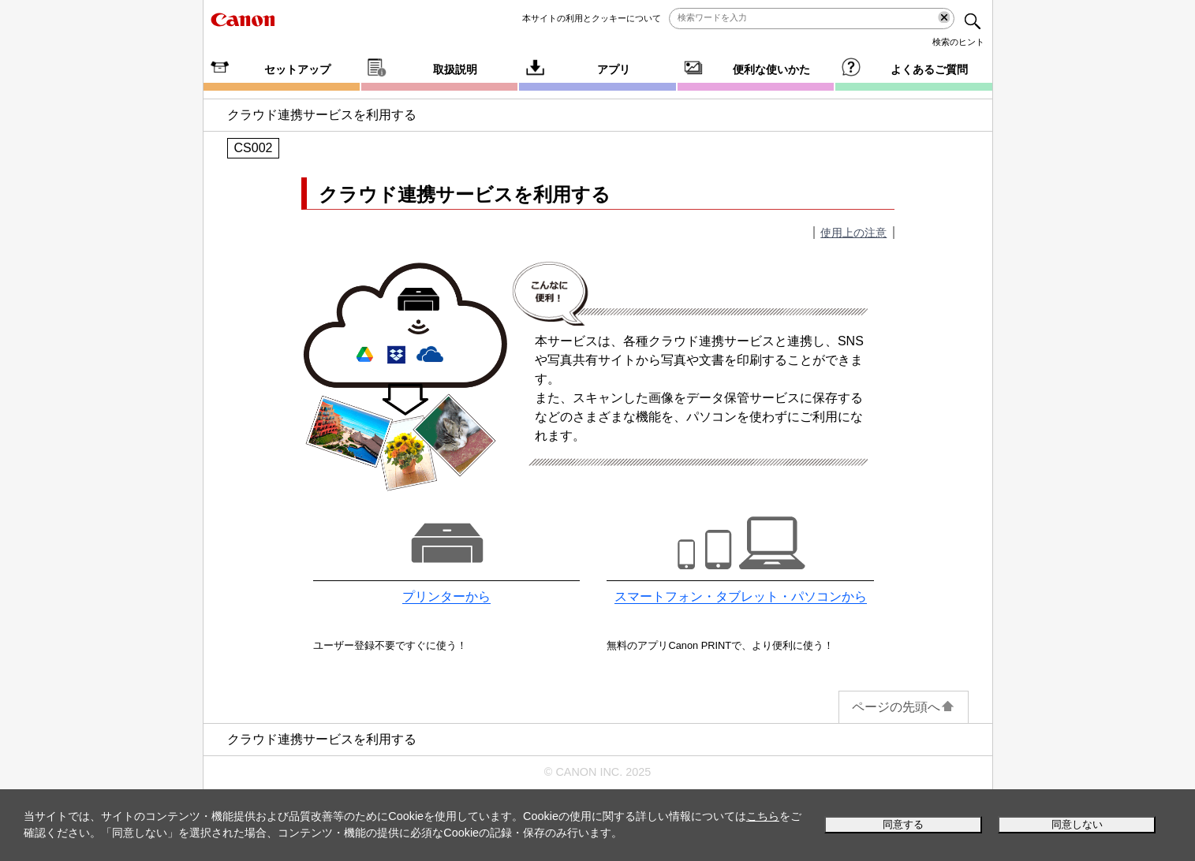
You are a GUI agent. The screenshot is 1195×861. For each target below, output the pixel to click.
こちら (762, 816)
